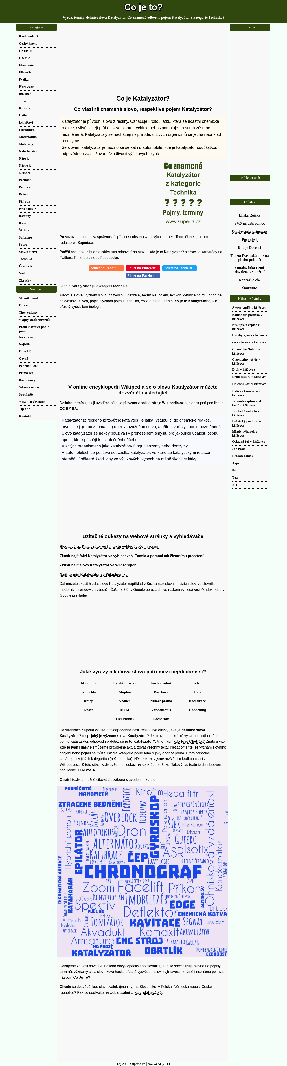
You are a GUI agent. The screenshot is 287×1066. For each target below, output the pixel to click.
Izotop (88, 701)
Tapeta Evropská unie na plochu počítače (249, 258)
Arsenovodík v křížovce (249, 307)
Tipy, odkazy (28, 312)
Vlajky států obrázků (34, 320)
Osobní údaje (156, 1064)
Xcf (234, 484)
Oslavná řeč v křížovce (248, 441)
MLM (124, 710)
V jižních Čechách (32, 401)
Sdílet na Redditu (106, 268)
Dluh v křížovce (243, 369)
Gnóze (88, 710)
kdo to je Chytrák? (189, 741)
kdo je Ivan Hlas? (74, 747)
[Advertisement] (142, 59)
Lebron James (242, 456)
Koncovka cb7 (250, 280)
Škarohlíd (249, 288)
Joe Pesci (238, 449)
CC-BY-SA (68, 409)
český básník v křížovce (249, 342)
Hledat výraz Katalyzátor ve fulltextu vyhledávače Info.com (109, 546)
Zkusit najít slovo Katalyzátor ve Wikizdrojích (98, 565)
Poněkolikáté (28, 366)
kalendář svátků (148, 992)
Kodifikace (197, 701)
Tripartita (88, 692)
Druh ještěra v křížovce (249, 377)
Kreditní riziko (124, 683)
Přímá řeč (26, 373)
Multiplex (88, 683)
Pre (234, 470)
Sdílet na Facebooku (142, 276)
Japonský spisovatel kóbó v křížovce (246, 403)
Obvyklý (25, 351)
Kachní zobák (161, 683)
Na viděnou (27, 337)
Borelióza (161, 692)
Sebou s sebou (29, 387)
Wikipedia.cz (173, 403)
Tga (235, 477)
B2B (197, 692)
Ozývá (23, 358)
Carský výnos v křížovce (249, 335)
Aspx (235, 463)
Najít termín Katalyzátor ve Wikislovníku (94, 574)
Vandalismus (161, 710)
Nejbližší (25, 344)
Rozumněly (27, 380)
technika (120, 286)
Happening (197, 710)
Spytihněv (26, 394)
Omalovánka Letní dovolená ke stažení (249, 270)
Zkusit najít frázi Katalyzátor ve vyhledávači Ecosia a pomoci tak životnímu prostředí (131, 556)
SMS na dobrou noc (250, 223)
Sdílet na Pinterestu (143, 268)
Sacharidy (161, 719)
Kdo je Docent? (250, 248)
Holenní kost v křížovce (249, 384)
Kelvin (197, 683)
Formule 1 (250, 239)
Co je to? (143, 7)
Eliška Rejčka (249, 215)
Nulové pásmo (161, 701)
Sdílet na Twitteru (179, 268)
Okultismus (125, 719)
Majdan (125, 692)
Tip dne (24, 409)
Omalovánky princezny (250, 231)
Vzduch (124, 701)
